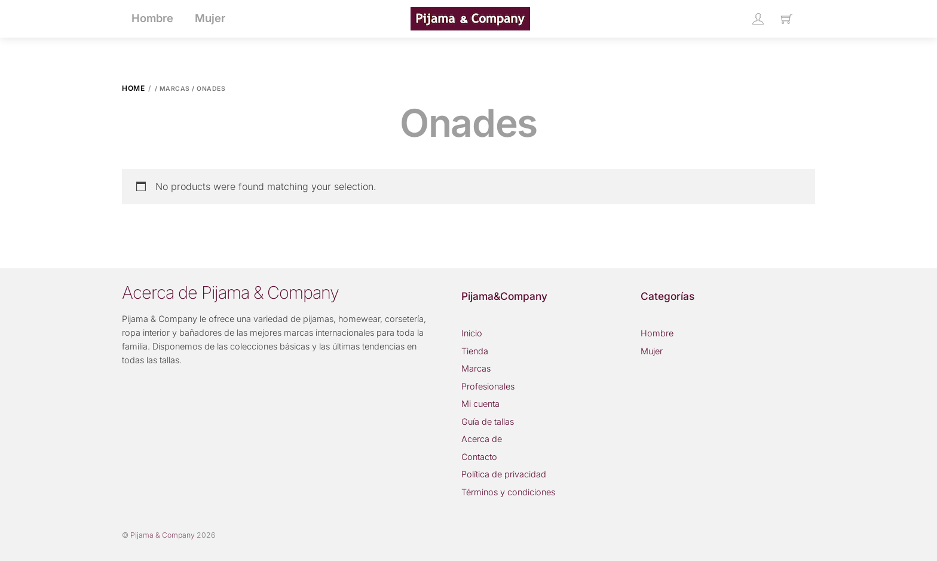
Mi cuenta (480, 403)
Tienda (474, 351)
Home (133, 88)
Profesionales (488, 386)
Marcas (476, 368)
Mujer (652, 351)
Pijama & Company (162, 535)
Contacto (479, 457)
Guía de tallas (487, 421)
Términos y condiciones (508, 492)
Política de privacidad (503, 474)
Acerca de (481, 439)
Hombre (657, 333)
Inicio (471, 333)
